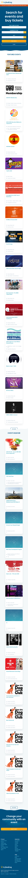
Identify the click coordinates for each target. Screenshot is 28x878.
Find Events (14, 41)
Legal (7, 873)
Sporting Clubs (17, 849)
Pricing (2, 845)
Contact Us (17, 856)
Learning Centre (18, 858)
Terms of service (13, 873)
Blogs (16, 857)
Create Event (14, 829)
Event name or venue (14, 25)
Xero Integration (18, 861)
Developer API (17, 859)
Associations (17, 840)
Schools (16, 848)
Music (16, 847)
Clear (14, 44)
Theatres (16, 850)
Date (14, 35)
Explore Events (4, 840)
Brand (16, 862)
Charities (16, 841)
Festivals (16, 845)
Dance (16, 844)
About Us (2, 873)
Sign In (2, 849)
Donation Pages (4, 844)
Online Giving (3, 843)
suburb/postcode (14, 30)
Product (2, 841)
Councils (16, 843)
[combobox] (14, 32)
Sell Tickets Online (4, 847)
